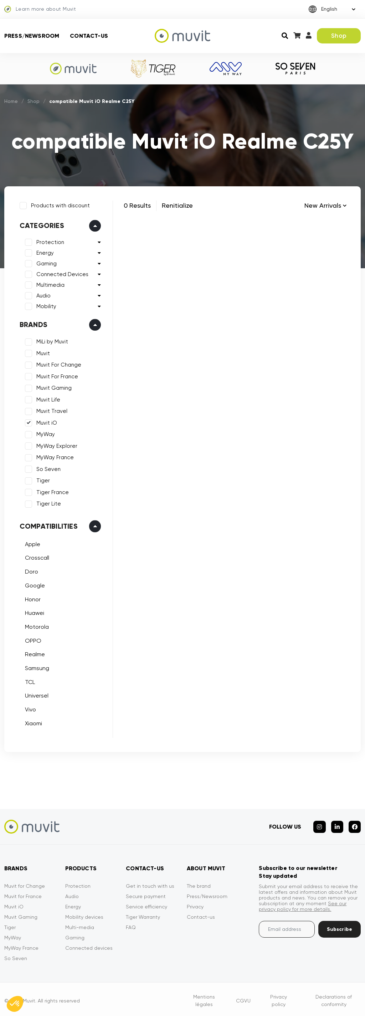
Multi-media (79, 924)
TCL (29, 681)
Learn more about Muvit (40, 9)
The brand (199, 883)
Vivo (29, 708)
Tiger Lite (47, 503)
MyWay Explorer (55, 445)
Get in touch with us (150, 883)
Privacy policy (278, 997)
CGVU (243, 997)
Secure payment (146, 893)
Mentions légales (204, 997)
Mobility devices (84, 914)
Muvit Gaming (53, 387)
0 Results (137, 205)
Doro (30, 570)
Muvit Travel (50, 410)
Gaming (45, 263)
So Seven (47, 468)
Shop (338, 35)
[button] (15, 1003)
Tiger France (51, 491)
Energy (44, 252)
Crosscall (36, 557)
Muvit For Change (57, 364)
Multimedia (49, 284)
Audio (42, 295)
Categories (41, 225)
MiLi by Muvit (51, 341)
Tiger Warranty (143, 914)
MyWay (44, 433)
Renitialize (177, 205)
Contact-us (89, 35)
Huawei (33, 611)
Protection (49, 241)
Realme (34, 653)
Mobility (45, 305)
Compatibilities (48, 525)
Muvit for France (23, 893)
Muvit (42, 352)
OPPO (32, 639)
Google (34, 584)
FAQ (131, 924)
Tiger (42, 480)
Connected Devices (61, 273)
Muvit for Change (24, 883)
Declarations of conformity (333, 997)
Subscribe (339, 926)
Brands (32, 324)
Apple (31, 543)
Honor (32, 598)
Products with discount (59, 204)
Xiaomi (32, 722)
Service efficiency (146, 904)
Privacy (195, 904)
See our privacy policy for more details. (302, 903)
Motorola (36, 625)
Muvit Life (47, 398)
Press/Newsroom (31, 35)
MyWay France (54, 456)
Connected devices (89, 945)
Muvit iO (45, 422)
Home (11, 101)
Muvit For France (56, 375)
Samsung (36, 667)
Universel (35, 694)
